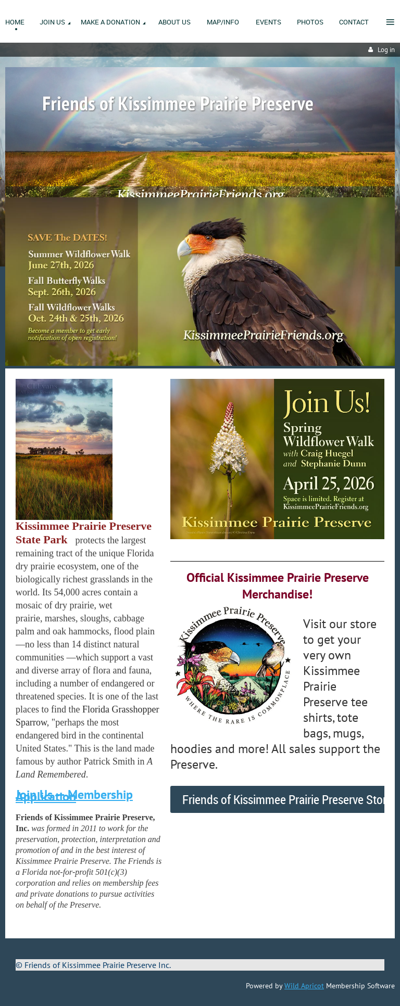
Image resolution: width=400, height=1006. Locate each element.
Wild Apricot (304, 985)
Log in (386, 49)
